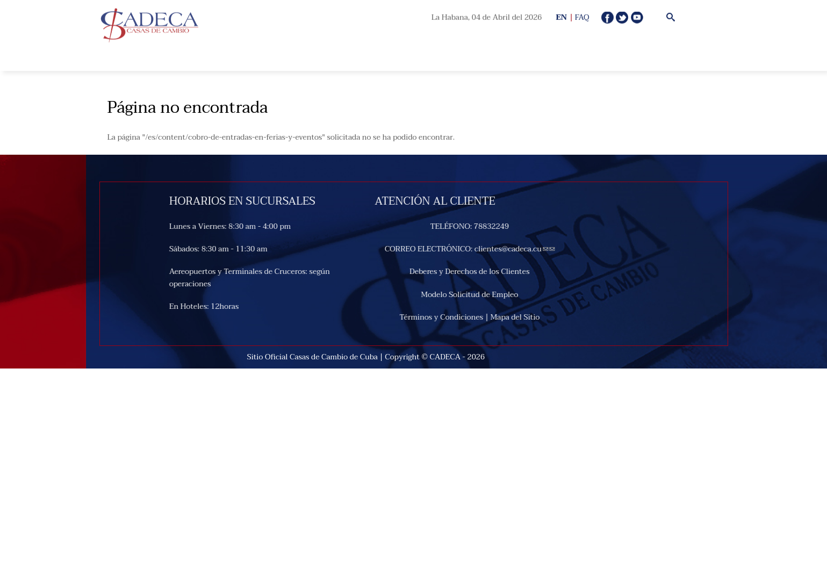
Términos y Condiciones (486, 317)
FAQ (582, 17)
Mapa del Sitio (559, 317)
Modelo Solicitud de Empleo (514, 294)
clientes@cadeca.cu (556, 249)
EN (561, 17)
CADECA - (449, 357)
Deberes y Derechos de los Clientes (514, 271)
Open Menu (272, 48)
